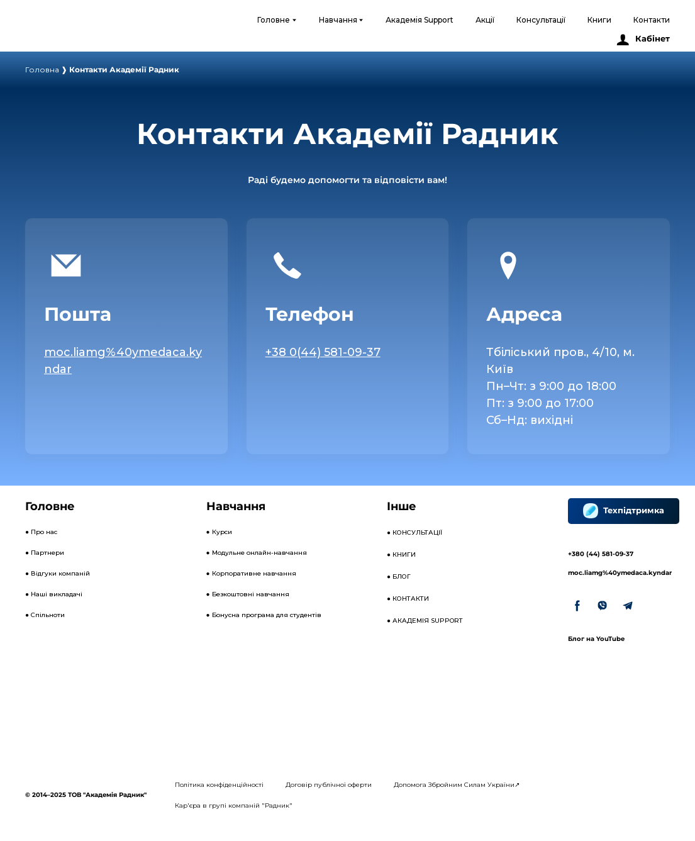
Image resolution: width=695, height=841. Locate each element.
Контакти (651, 20)
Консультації (540, 20)
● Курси (219, 532)
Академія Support (419, 20)
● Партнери (44, 553)
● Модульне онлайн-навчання (256, 553)
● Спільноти (45, 615)
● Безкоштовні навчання (247, 594)
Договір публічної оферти (329, 785)
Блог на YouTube (596, 639)
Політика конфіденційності (219, 785)
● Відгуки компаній (57, 573)
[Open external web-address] (74, 30)
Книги (599, 20)
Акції (484, 20)
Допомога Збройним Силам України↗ (457, 785)
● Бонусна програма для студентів (263, 615)
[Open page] (508, 265)
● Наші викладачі (53, 594)
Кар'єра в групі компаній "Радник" (233, 805)
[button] (642, 39)
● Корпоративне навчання (251, 573)
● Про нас (41, 532)
